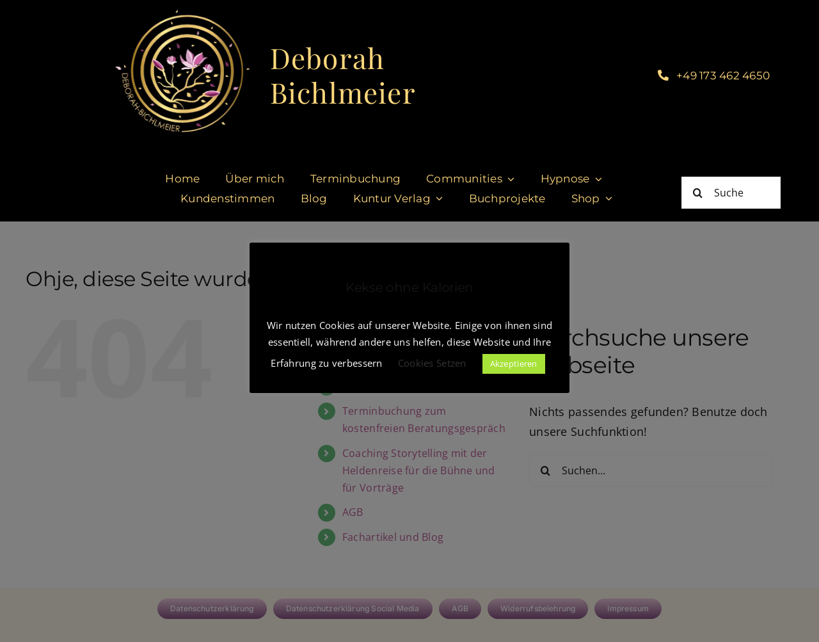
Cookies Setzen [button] (432, 363)
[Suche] (731, 193)
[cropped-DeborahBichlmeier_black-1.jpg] (181, 12)
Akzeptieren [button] (513, 363)
